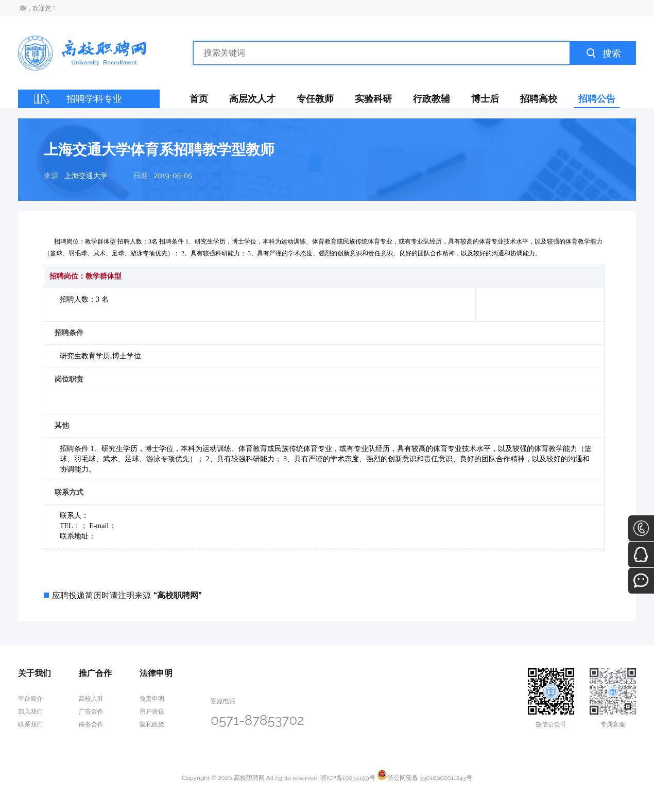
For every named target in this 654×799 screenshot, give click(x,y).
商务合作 (91, 724)
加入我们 (30, 711)
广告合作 (91, 711)
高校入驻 (91, 698)
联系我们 (30, 724)
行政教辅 (431, 98)
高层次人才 (252, 98)
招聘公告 (596, 98)
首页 (199, 98)
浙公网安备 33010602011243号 (424, 777)
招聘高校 (538, 98)
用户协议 (152, 711)
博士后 (485, 98)
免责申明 (152, 698)
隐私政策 (152, 724)
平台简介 (30, 698)
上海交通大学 (86, 175)
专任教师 (315, 98)
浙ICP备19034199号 (347, 777)
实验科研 (373, 98)
